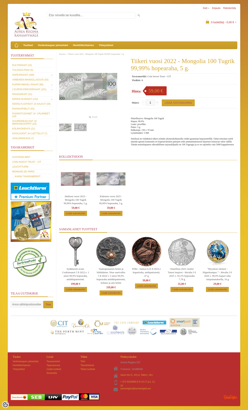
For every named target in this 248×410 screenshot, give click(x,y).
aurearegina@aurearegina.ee (135, 388)
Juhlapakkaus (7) (23, 138)
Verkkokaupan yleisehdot (53, 45)
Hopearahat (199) (23, 75)
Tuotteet (28, 45)
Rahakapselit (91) (23, 108)
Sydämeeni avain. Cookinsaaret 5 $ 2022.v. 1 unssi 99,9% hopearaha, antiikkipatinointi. (75, 274)
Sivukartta (51, 373)
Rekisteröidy (229, 8)
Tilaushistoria (87, 365)
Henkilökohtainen (83, 45)
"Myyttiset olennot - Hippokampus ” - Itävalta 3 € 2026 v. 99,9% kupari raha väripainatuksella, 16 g (217, 274)
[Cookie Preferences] (5, 404)
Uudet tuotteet (53, 369)
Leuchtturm (20, 166)
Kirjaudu (216, 8)
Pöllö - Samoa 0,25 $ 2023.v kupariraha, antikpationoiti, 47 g (146, 272)
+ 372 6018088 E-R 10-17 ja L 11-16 (137, 382)
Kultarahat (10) (22, 65)
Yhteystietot (106, 45)
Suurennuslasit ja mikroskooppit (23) (24, 122)
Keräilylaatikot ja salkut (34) (31, 104)
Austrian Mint (21, 157)
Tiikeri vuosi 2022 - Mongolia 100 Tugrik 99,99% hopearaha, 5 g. (96, 54)
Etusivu (62, 54)
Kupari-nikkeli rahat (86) (27, 84)
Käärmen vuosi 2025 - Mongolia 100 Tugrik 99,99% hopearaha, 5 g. (111, 200)
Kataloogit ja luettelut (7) (29, 133)
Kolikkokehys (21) (23, 128)
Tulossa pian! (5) (22, 70)
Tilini (82, 361)
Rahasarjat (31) (22, 94)
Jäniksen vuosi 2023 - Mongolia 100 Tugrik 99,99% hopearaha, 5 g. (76, 200)
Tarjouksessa (53, 365)
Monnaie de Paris (23, 171)
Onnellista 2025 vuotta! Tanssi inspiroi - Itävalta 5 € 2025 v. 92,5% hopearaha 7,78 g (182, 274)
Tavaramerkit (53, 361)
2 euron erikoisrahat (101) (29, 89)
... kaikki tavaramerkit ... (27, 176)
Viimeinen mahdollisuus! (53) (30, 79)
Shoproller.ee (230, 397)
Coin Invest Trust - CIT (26, 162)
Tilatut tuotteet (87, 369)
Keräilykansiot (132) (25, 99)
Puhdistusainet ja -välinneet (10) (31, 115)
